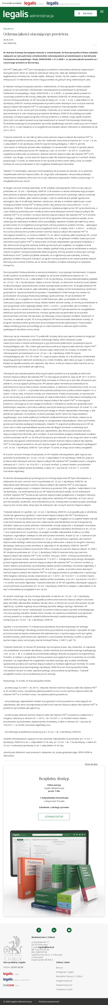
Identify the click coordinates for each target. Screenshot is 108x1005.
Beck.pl (59, 967)
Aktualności (8, 28)
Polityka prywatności (49, 1001)
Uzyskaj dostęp (54, 816)
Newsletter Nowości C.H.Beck (69, 976)
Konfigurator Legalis (65, 972)
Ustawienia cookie (64, 989)
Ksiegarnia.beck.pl (64, 980)
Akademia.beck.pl (64, 985)
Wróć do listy (91, 764)
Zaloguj (87, 13)
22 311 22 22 (17, 967)
